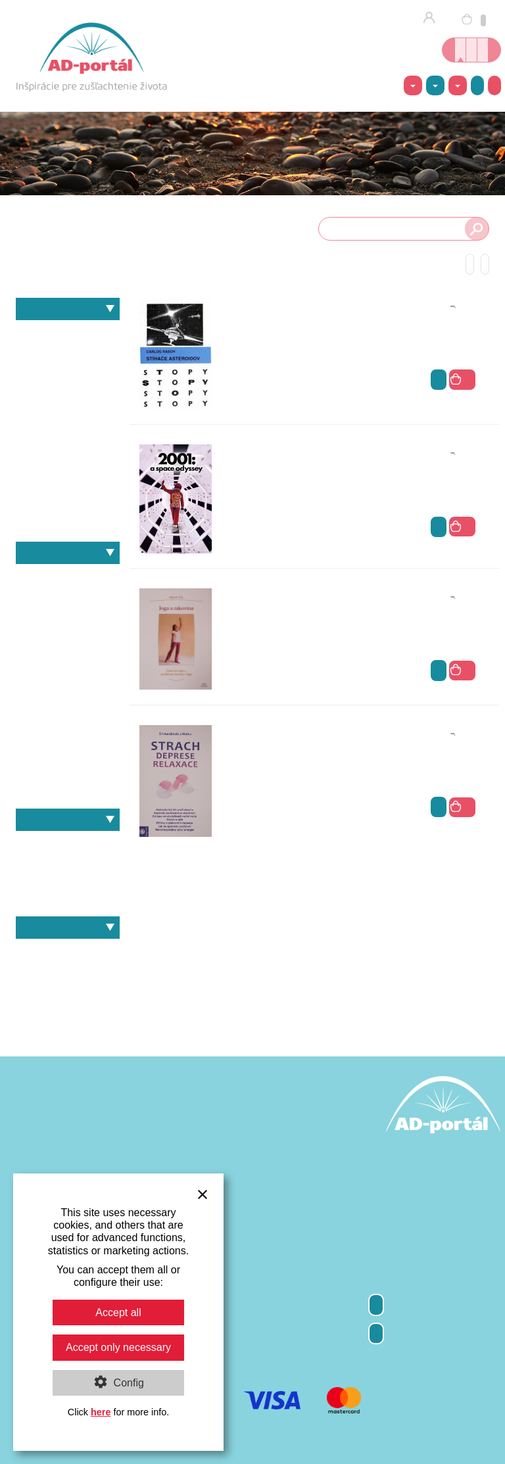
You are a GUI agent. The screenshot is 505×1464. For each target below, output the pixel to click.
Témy (68, 309)
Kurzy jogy (471, 50)
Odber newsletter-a (376, 1304)
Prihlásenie (433, 18)
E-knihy (67, 975)
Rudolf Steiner (67, 714)
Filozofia (22, 357)
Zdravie (67, 515)
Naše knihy (68, 820)
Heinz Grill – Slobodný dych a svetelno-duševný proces (67, 845)
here (100, 1412)
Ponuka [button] (457, 86)
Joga (67, 401)
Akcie (477, 85)
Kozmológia (67, 425)
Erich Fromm (67, 601)
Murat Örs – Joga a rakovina (67, 890)
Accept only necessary (118, 1347)
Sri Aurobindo (67, 737)
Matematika (67, 448)
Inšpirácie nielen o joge (482, 50)
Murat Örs (67, 691)
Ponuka (68, 927)
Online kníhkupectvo (460, 50)
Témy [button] (413, 86)
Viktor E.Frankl (67, 782)
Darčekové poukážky (67, 998)
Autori (68, 553)
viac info (438, 379)
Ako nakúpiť (494, 85)
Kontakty (376, 1333)
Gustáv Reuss (67, 623)
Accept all (118, 1312)
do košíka (462, 379)
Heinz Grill (67, 646)
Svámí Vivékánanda (67, 760)
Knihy (67, 952)
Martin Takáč (67, 668)
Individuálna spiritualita (67, 379)
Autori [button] (435, 86)
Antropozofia (67, 334)
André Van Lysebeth (67, 578)
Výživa (67, 493)
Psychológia (67, 470)
